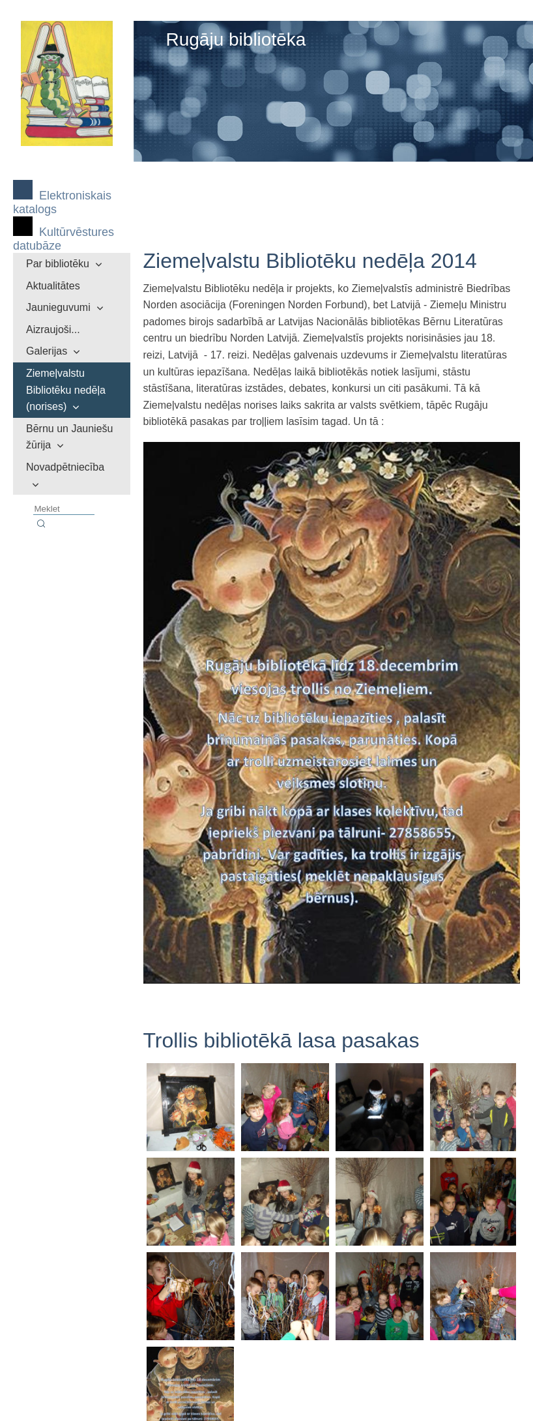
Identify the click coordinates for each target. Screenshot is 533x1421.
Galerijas (46, 351)
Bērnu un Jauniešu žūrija (69, 437)
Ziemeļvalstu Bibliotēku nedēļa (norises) (66, 390)
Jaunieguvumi (58, 307)
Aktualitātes (53, 285)
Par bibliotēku (57, 263)
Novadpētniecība (65, 467)
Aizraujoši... (53, 329)
